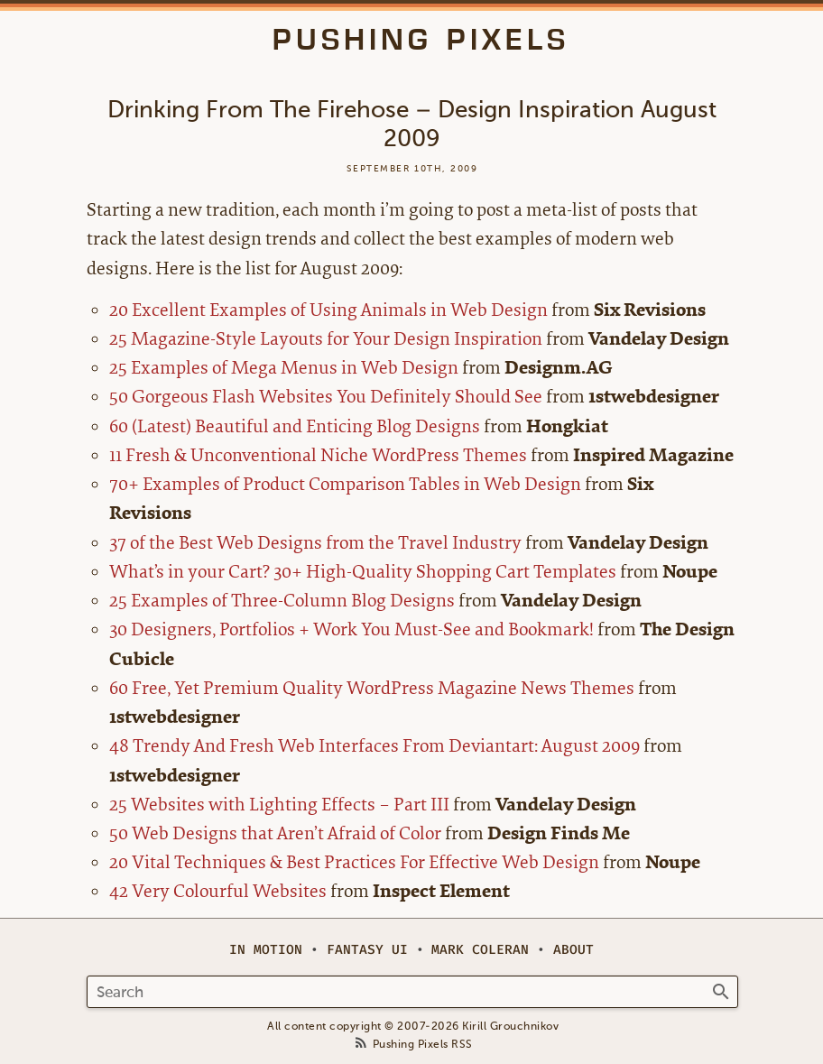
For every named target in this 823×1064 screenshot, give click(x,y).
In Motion (265, 949)
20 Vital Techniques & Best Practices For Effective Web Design (354, 862)
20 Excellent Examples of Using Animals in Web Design (328, 310)
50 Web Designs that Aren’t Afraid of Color (275, 833)
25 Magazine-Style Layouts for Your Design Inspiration (325, 339)
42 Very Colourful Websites (218, 891)
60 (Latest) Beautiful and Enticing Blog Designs (294, 426)
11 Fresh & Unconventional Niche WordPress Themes (318, 455)
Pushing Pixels (421, 40)
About (573, 949)
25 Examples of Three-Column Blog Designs (282, 600)
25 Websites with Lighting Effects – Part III (279, 804)
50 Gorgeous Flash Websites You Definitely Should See (325, 396)
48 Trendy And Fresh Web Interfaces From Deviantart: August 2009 (374, 746)
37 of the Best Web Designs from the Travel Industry (315, 543)
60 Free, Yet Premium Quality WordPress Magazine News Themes (371, 688)
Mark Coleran (480, 949)
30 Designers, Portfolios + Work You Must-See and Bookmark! (351, 629)
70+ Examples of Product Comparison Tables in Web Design (345, 484)
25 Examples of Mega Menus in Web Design (283, 367)
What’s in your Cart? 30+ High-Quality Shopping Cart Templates (362, 571)
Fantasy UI (367, 949)
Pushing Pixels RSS (423, 1044)
